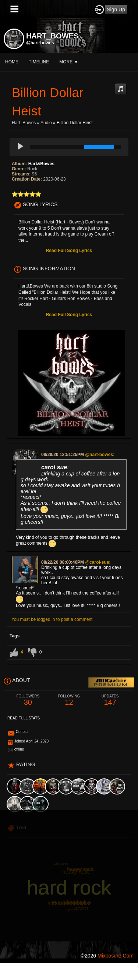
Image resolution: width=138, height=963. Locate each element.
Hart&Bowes (41, 163)
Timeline (39, 61)
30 (28, 700)
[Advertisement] (69, 879)
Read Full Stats (23, 718)
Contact (22, 732)
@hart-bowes (40, 42)
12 (69, 700)
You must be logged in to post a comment (51, 619)
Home (11, 61)
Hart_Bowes (24, 122)
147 (110, 700)
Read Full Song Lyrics (69, 250)
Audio (46, 122)
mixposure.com (116, 956)
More (68, 61)
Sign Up (116, 9)
